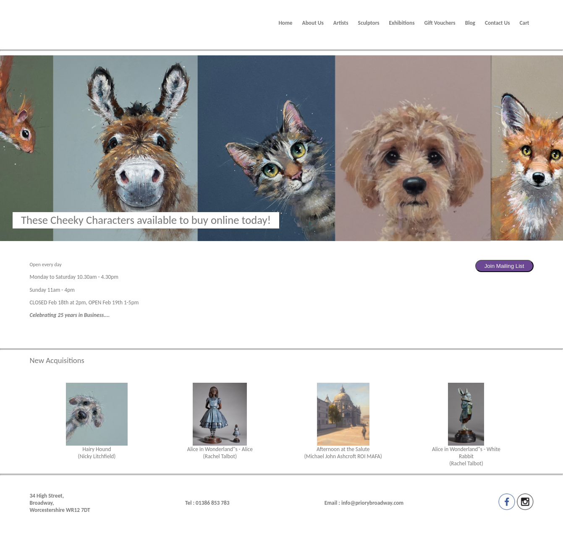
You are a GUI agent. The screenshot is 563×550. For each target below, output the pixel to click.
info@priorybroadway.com (372, 502)
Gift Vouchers (439, 22)
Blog (470, 22)
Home (285, 22)
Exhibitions (402, 22)
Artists (340, 22)
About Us (313, 22)
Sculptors (369, 22)
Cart (524, 22)
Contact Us (497, 22)
